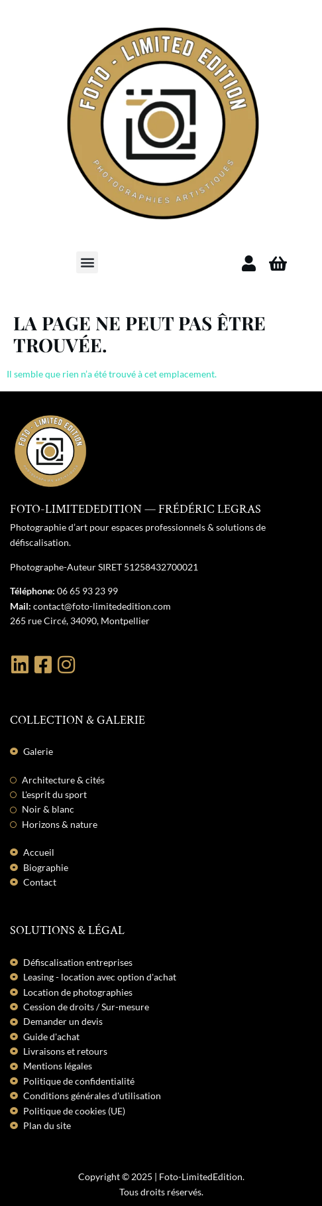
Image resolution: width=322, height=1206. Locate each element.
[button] (87, 262)
